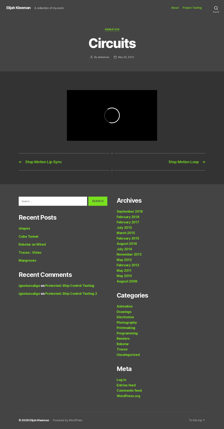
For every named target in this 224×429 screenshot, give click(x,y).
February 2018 (128, 217)
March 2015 (126, 233)
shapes (24, 228)
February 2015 (128, 238)
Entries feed (126, 385)
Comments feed (129, 390)
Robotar (123, 344)
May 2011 (124, 271)
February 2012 (128, 265)
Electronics (125, 317)
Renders (123, 338)
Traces (122, 349)
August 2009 (127, 281)
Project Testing (192, 7)
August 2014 (127, 244)
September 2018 (130, 211)
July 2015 (124, 228)
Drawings (124, 312)
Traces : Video (30, 252)
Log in (121, 380)
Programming (127, 333)
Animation (112, 29)
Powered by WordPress (67, 420)
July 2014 (124, 249)
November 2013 (129, 254)
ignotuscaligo (29, 286)
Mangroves (27, 260)
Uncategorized (128, 355)
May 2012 (124, 260)
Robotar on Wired (32, 244)
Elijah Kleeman (18, 8)
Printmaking (126, 328)
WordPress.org (128, 396)
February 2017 (128, 222)
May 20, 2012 (126, 57)
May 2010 (124, 276)
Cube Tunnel (28, 236)
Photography (127, 322)
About (175, 7)
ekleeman (103, 57)
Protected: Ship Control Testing (69, 286)
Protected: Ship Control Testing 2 (71, 294)
